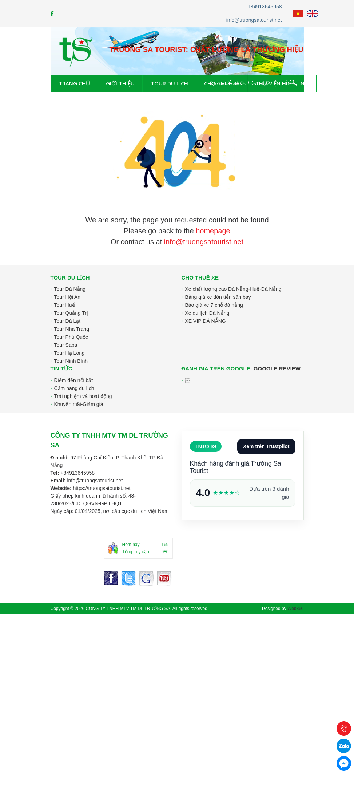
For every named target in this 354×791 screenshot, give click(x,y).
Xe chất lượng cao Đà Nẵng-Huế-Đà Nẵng (233, 289)
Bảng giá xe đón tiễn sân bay (218, 297)
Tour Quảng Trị (71, 313)
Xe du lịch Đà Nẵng (207, 313)
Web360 (295, 608)
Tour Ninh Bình (71, 361)
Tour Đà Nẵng (70, 289)
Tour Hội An (67, 297)
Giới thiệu (120, 83)
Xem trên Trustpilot (266, 446)
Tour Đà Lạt (67, 321)
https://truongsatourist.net (101, 488)
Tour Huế (64, 305)
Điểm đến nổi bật (73, 380)
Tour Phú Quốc (71, 337)
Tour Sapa (65, 345)
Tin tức (335, 83)
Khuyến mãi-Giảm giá (78, 404)
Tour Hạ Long (69, 353)
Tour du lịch (169, 83)
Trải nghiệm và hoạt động (83, 396)
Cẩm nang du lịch (74, 388)
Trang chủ (74, 83)
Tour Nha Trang (72, 329)
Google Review (277, 368)
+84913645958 (265, 6)
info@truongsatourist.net (254, 20)
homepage (213, 231)
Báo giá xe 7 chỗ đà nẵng (214, 305)
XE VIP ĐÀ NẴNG (205, 321)
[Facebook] (52, 13)
